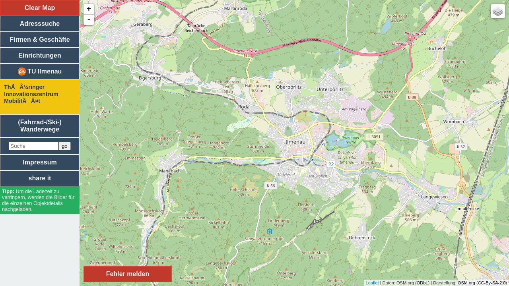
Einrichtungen (39, 55)
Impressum (39, 162)
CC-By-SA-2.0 (492, 282)
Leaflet (372, 282)
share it (40, 178)
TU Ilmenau (40, 71)
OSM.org (466, 282)
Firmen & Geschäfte (40, 39)
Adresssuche (40, 23)
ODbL (422, 282)
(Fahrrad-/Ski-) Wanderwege (39, 126)
